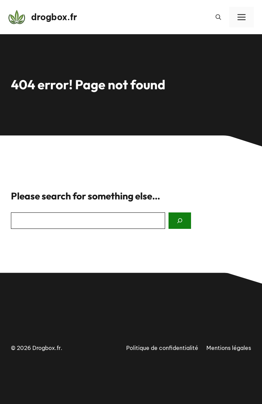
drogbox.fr (54, 17)
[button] (218, 17)
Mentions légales (228, 347)
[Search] (180, 220)
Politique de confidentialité (162, 347)
